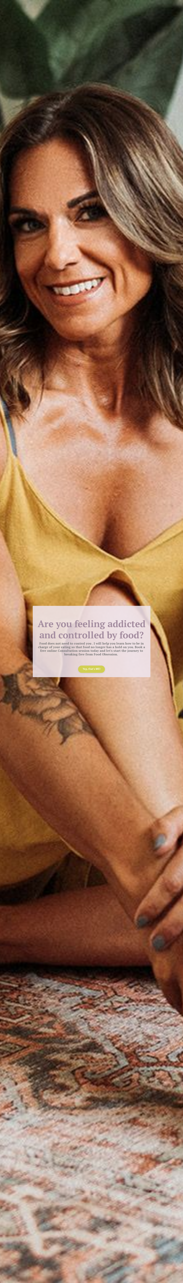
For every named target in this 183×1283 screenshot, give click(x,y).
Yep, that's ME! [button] (91, 669)
